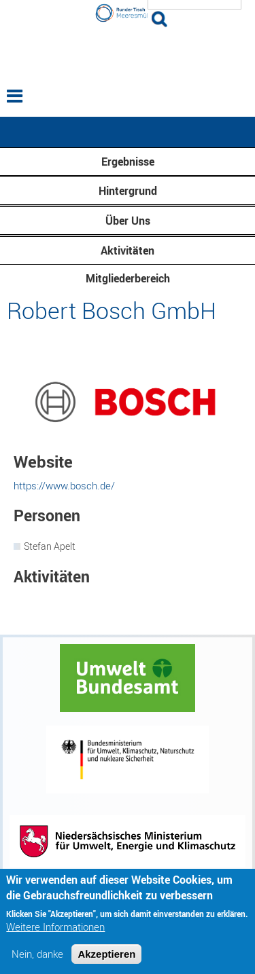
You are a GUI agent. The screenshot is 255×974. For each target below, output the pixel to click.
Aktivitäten (127, 250)
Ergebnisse (127, 161)
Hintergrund (128, 190)
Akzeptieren (106, 958)
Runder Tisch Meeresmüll (128, 53)
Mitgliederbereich (128, 278)
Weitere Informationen (55, 931)
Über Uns (127, 220)
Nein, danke (37, 958)
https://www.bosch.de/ (64, 485)
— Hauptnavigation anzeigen (127, 132)
